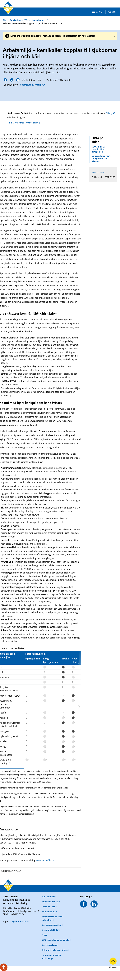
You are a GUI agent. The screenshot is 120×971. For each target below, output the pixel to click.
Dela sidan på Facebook (5, 80)
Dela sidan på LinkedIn (12, 80)
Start (5, 20)
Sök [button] (111, 11)
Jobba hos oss (48, 906)
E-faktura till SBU (50, 929)
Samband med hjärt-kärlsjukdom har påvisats (101, 158)
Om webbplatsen (50, 944)
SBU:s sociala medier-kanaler (56, 939)
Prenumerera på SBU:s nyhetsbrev (52, 918)
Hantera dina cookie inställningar (51, 956)
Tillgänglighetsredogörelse (54, 949)
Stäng (109, 113)
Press (44, 934)
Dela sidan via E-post (18, 80)
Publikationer (16, 20)
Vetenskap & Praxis (30, 84)
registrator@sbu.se (20, 921)
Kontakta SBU (98, 172)
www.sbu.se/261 (44, 860)
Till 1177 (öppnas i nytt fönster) (22, 122)
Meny (97, 11)
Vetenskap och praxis (35, 20)
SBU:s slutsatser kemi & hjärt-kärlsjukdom (99, 149)
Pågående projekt (50, 901)
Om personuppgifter (52, 924)
